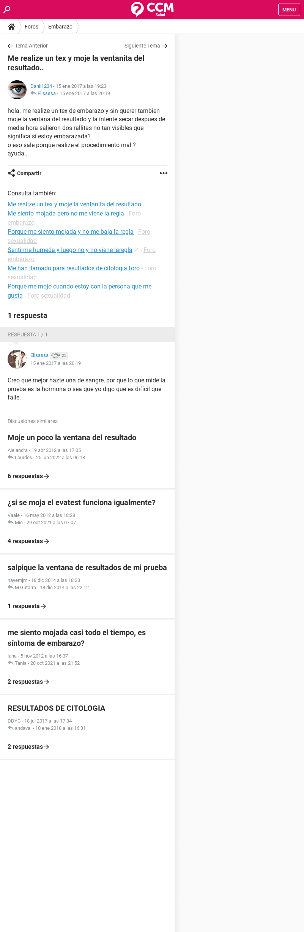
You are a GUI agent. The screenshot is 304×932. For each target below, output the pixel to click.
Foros (31, 27)
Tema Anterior (31, 46)
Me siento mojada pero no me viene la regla (66, 213)
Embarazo (60, 27)
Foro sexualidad (48, 295)
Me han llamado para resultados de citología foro (74, 268)
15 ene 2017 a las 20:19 (85, 93)
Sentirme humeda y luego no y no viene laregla (70, 250)
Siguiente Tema (142, 46)
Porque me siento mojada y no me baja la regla (71, 231)
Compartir (29, 173)
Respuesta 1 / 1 (28, 334)
